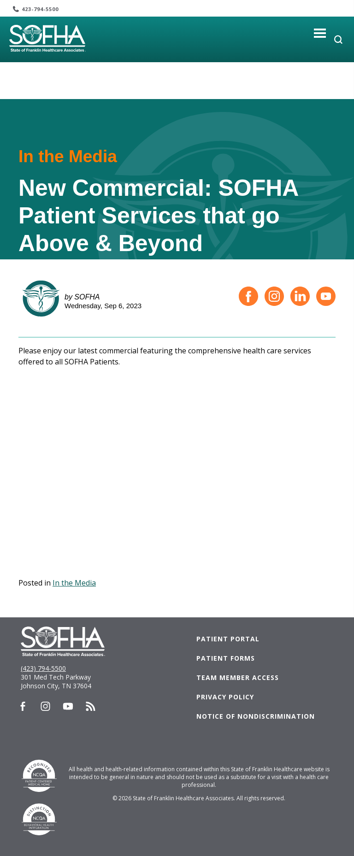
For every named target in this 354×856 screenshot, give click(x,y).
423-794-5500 (40, 9)
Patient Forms (225, 658)
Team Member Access (237, 677)
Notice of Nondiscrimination (255, 716)
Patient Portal (228, 638)
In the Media (74, 583)
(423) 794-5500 (43, 668)
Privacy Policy (225, 696)
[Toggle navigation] (320, 33)
